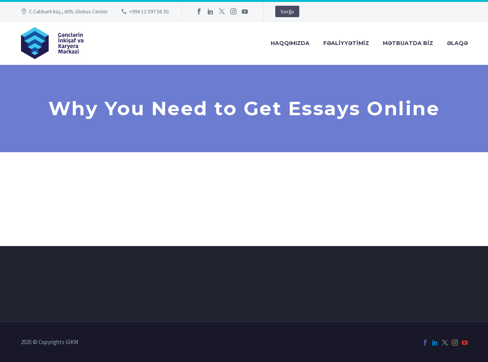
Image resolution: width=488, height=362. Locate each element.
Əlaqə (457, 43)
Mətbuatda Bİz (408, 43)
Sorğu (287, 11)
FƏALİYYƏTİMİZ (346, 43)
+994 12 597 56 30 (149, 11)
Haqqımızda (290, 43)
